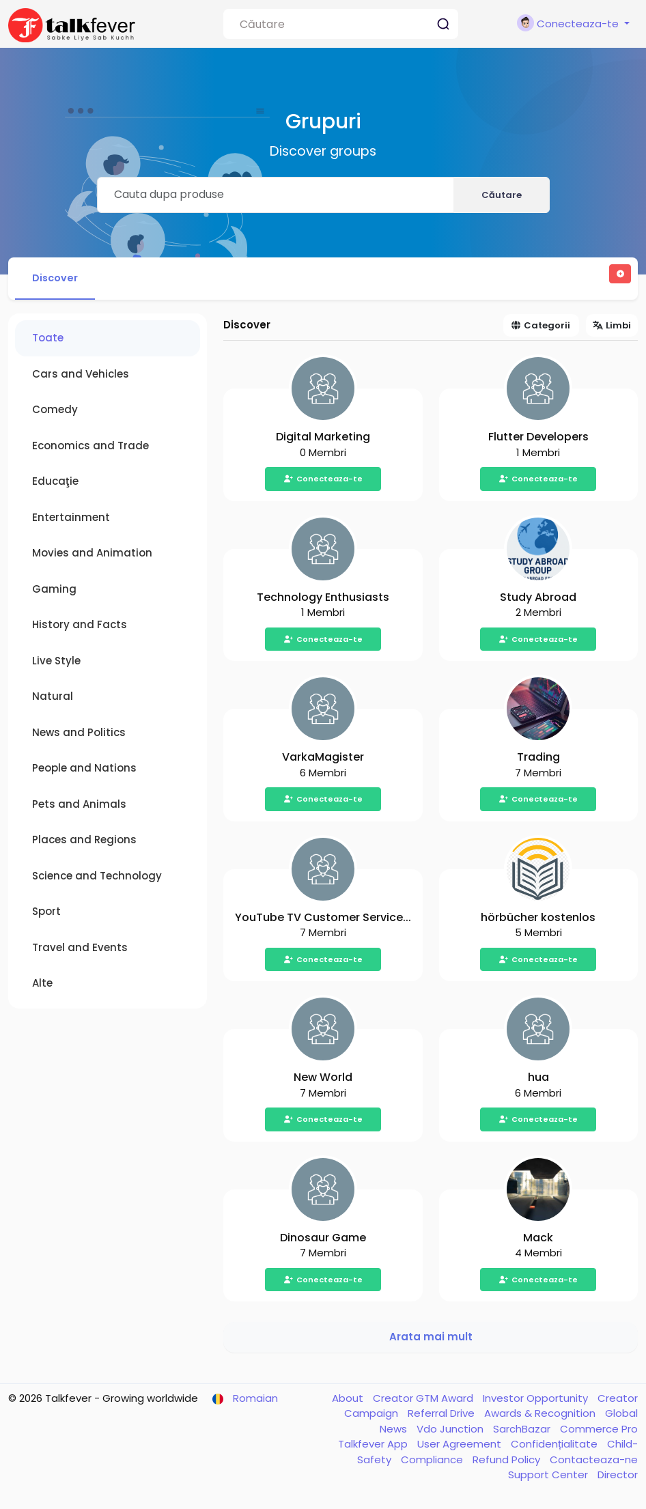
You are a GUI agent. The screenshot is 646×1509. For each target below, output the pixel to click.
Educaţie (55, 484)
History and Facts (79, 627)
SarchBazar (523, 1431)
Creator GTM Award (424, 1400)
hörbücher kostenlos (538, 919)
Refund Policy (508, 1461)
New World (323, 1080)
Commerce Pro (599, 1431)
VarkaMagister (323, 759)
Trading (538, 759)
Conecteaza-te (323, 481)
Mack (538, 1239)
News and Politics (79, 734)
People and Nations (84, 770)
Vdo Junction (451, 1431)
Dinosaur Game (323, 1239)
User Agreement (460, 1446)
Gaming (54, 591)
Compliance (433, 1461)
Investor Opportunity (537, 1400)
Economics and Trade (90, 447)
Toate (48, 340)
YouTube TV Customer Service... (323, 919)
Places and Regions (84, 842)
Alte (42, 985)
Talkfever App (374, 1446)
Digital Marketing (323, 439)
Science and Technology (97, 878)
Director (618, 1477)
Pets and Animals (79, 806)
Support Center (549, 1477)
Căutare (501, 194)
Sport (46, 914)
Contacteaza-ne (594, 1461)
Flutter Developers (538, 439)
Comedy (55, 412)
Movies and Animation (92, 555)
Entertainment (71, 519)
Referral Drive (442, 1416)
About (349, 1400)
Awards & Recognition (541, 1416)
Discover (57, 279)
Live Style (56, 662)
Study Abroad (538, 599)
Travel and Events (80, 949)
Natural (52, 699)
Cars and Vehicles (80, 376)
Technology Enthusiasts (323, 599)
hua (538, 1080)
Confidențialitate (555, 1446)
